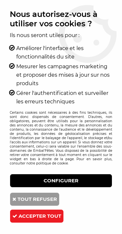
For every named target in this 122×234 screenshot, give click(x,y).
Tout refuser (34, 199)
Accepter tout (36, 216)
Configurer (61, 180)
